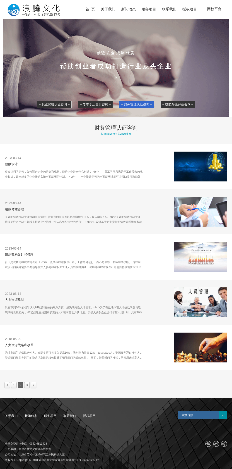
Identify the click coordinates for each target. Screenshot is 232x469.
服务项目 (50, 416)
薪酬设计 (11, 164)
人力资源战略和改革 (19, 345)
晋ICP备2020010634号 (86, 460)
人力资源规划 (14, 300)
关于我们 (11, 416)
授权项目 (89, 416)
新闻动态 (30, 416)
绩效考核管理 (14, 209)
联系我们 (69, 416)
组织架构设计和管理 (19, 254)
